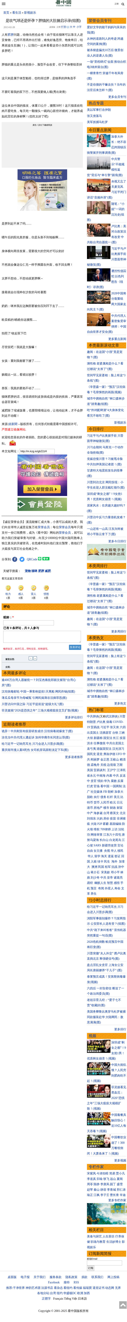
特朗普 (91, 722)
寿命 (117, 888)
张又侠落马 (94, 116)
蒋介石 (95, 872)
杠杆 (110, 797)
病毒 (109, 722)
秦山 (97, 1189)
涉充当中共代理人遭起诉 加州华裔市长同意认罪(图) (36, 739)
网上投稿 (113, 1277)
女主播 (98, 850)
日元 (120, 802)
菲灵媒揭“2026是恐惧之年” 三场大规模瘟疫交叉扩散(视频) (40, 712)
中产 (90, 813)
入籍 (94, 861)
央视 (107, 850)
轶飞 (106, 1179)
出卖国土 (93, 732)
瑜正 (90, 1195)
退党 (100, 754)
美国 (90, 770)
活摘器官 (105, 732)
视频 (92, 1036)
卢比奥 (101, 722)
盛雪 (120, 1184)
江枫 (97, 1195)
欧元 (113, 802)
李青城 (111, 1189)
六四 (123, 727)
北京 (123, 813)
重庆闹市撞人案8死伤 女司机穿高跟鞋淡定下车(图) (35, 752)
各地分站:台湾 (46, 1293)
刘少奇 (95, 877)
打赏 (63, 27)
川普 (122, 716)
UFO (119, 754)
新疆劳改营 (109, 845)
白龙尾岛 (115, 840)
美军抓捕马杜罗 (97, 122)
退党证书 (99, 1287)
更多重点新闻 (117, 339)
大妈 (100, 818)
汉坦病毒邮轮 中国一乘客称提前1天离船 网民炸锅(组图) (38, 693)
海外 (114, 861)
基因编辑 (115, 824)
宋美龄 (105, 872)
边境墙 (111, 764)
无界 (118, 1287)
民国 (101, 866)
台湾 (106, 813)
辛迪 (123, 1195)
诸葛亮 (118, 877)
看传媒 (77, 1287)
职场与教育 (98, 1241)
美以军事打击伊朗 (99, 109)
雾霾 (106, 824)
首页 (6, 12)
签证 (117, 856)
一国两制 (116, 786)
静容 (103, 1189)
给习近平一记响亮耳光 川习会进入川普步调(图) (33, 745)
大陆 (94, 824)
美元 (117, 797)
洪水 (90, 743)
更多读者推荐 (74, 759)
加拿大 (118, 791)
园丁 (113, 1184)
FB (105, 791)
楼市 (106, 807)
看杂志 (58, 1287)
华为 (107, 781)
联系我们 (97, 1277)
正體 (117, 4)
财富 (120, 807)
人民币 (104, 802)
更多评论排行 (74, 719)
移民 (120, 850)
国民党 (91, 754)
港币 (90, 807)
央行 (97, 797)
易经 (90, 883)
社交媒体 (97, 791)
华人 (114, 850)
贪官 (94, 781)
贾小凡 (120, 1173)
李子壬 (104, 1195)
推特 (67, 1282)
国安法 (107, 738)
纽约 (60, 1293)
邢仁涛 (121, 1189)
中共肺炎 (93, 716)
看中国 (104, 786)
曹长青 (114, 1195)
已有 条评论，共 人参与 (21, 628)
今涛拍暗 (102, 1173)
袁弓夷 (91, 748)
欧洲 (80, 1293)
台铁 (115, 732)
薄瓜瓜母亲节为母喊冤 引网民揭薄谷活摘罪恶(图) (34, 699)
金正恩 (104, 759)
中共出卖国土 (115, 743)
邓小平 (115, 872)
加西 (87, 1293)
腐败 (114, 781)
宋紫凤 (91, 1173)
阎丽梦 (95, 759)
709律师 (105, 829)
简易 (112, 1173)
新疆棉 (98, 738)
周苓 (90, 1184)
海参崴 (98, 813)
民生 (107, 861)
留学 (97, 856)
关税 (103, 764)
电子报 (25, 1277)
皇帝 (110, 877)
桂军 (108, 866)
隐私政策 (71, 1277)
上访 (114, 829)
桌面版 (12, 1277)
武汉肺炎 (112, 716)
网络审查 (97, 834)
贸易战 (95, 727)
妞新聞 (12, 424)
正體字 (46, 1298)
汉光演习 (118, 748)
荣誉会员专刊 (100, 21)
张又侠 (114, 727)
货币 (97, 802)
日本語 (82, 1298)
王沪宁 (111, 770)
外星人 (109, 888)
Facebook (54, 1282)
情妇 (100, 781)
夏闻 (120, 1179)
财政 (113, 807)
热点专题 (96, 103)
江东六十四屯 (112, 834)
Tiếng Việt (70, 1298)
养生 (94, 893)
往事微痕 (100, 743)
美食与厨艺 (94, 1236)
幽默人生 (100, 883)
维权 (97, 829)
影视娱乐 (30, 12)
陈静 (97, 1184)
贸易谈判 (100, 770)
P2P (99, 824)
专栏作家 (96, 1167)
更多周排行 (118, 631)
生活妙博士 (113, 1241)
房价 (106, 818)
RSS (76, 1282)
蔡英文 (114, 813)
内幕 (109, 775)
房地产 (98, 807)
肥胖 (11, 34)
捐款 (84, 1277)
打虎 (90, 786)
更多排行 (120, 1029)
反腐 (120, 781)
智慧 (110, 883)
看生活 (16, 12)
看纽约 (68, 1287)
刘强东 (91, 818)
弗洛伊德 (109, 754)
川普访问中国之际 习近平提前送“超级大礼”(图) (33, 706)
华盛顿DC (69, 1293)
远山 (113, 1179)
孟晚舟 (95, 764)
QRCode (32, 559)
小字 (79, 27)
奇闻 (101, 888)
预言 (94, 888)
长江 (116, 738)
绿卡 (100, 861)
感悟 (117, 883)
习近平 (104, 727)
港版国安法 (104, 748)
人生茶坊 (108, 1236)
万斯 (120, 764)
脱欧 (90, 797)
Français (58, 1298)
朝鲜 (111, 791)
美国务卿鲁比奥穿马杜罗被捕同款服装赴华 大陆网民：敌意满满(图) (106, 1017)
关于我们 (39, 1277)
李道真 (91, 1179)
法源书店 (47, 1287)
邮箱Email (92, 1258)
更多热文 (120, 703)
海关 (104, 856)
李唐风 (104, 1184)
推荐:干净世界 (15, 1287)
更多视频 (120, 1160)
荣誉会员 (44, 527)
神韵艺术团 (33, 1287)
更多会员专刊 (117, 97)
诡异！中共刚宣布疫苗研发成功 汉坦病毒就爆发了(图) (37, 733)
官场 (97, 786)
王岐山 (114, 759)
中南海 (101, 775)
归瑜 (100, 1179)
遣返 (111, 856)
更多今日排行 (117, 541)
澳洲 (94, 866)
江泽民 (121, 770)
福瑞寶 (87, 1287)
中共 (116, 775)
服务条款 (56, 1277)
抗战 (114, 866)
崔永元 (91, 775)
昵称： (8, 617)
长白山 (104, 840)
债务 (103, 797)
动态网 (109, 1287)
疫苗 (123, 738)
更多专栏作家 (117, 1200)
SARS (97, 845)
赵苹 (90, 1189)
